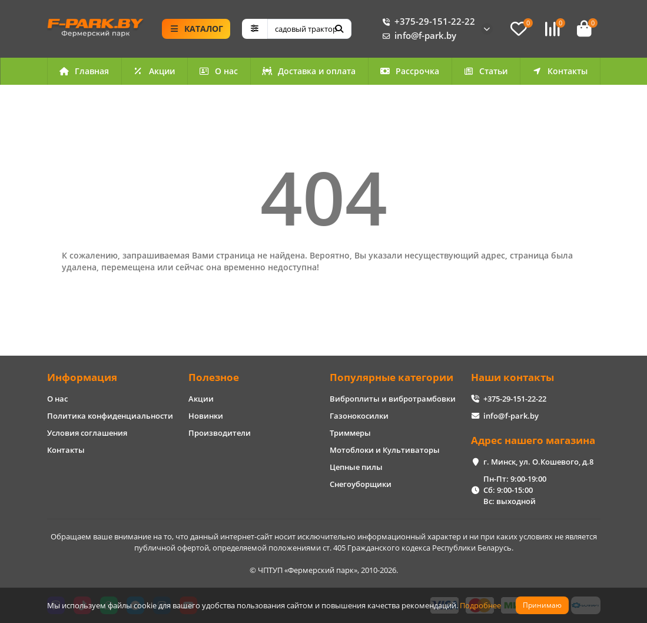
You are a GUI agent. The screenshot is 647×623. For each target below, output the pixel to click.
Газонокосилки (359, 415)
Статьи (485, 71)
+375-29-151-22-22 (426, 21)
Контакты (560, 71)
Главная (84, 71)
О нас (218, 71)
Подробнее (480, 605)
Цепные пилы (356, 467)
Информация (82, 377)
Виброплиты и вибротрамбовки (393, 398)
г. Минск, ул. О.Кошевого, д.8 (538, 461)
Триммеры (350, 433)
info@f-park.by (417, 35)
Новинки (205, 415)
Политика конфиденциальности (110, 415)
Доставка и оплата (309, 71)
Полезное (213, 377)
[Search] (309, 29)
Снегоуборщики (360, 484)
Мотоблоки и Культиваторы (385, 450)
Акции (154, 71)
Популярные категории (391, 377)
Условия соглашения (87, 433)
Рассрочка (410, 71)
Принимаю (542, 605)
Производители (219, 433)
